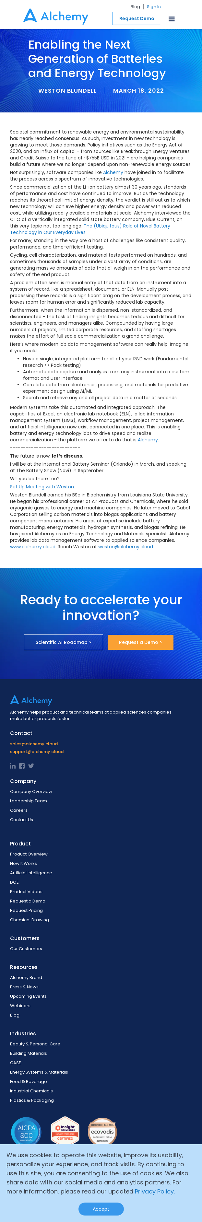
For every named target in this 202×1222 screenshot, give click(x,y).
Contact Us (21, 820)
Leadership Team (28, 801)
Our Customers (26, 949)
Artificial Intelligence (31, 873)
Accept (101, 1209)
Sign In (154, 6)
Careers (19, 810)
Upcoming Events (28, 996)
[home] (54, 14)
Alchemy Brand (26, 977)
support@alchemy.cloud (37, 752)
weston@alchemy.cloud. (126, 546)
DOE (14, 882)
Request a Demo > (140, 642)
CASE (15, 1063)
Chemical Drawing (29, 920)
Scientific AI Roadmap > (63, 642)
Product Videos (26, 892)
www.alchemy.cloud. (33, 546)
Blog (135, 6)
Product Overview (29, 854)
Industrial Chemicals (31, 1091)
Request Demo (136, 18)
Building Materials (28, 1053)
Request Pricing (26, 910)
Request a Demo (27, 901)
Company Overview (31, 791)
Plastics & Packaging (32, 1100)
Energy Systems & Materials (39, 1072)
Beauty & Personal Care (35, 1044)
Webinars (20, 1006)
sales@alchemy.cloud (34, 744)
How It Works (23, 863)
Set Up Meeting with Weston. (42, 486)
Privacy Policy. (155, 1191)
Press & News (24, 987)
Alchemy (113, 172)
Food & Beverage (28, 1081)
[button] (171, 17)
